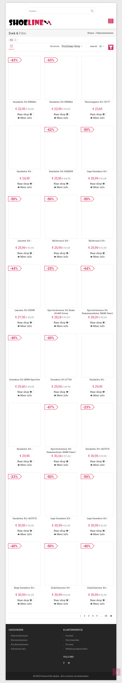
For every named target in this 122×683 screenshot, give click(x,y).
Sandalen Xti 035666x (24, 101)
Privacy (69, 644)
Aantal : (97, 46)
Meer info (24, 117)
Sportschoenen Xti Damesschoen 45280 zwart (61, 450)
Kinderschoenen (19, 644)
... (101, 615)
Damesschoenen (104, 33)
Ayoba (56, 676)
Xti (13, 40)
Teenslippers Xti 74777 (97, 101)
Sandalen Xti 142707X (97, 448)
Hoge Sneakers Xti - (25, 587)
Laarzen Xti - (24, 240)
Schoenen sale (18, 648)
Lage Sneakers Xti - (97, 171)
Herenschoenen (19, 640)
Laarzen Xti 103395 (25, 310)
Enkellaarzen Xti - (61, 587)
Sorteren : (66, 46)
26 (106, 615)
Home (90, 33)
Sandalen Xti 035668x (61, 101)
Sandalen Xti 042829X (61, 171)
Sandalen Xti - (25, 171)
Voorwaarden (72, 640)
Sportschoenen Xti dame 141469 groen (61, 312)
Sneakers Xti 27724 (61, 379)
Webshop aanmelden (76, 648)
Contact (69, 635)
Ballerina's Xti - (61, 240)
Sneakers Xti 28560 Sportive (24, 379)
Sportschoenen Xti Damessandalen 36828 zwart (97, 312)
